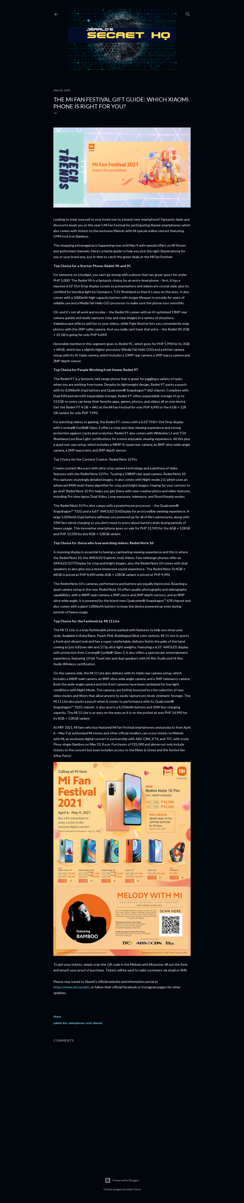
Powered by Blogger (122, 1180)
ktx (65, 1023)
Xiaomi (97, 1023)
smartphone (76, 1023)
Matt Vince (134, 1189)
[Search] (188, 13)
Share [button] (57, 1016)
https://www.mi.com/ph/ (71, 987)
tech (89, 1023)
